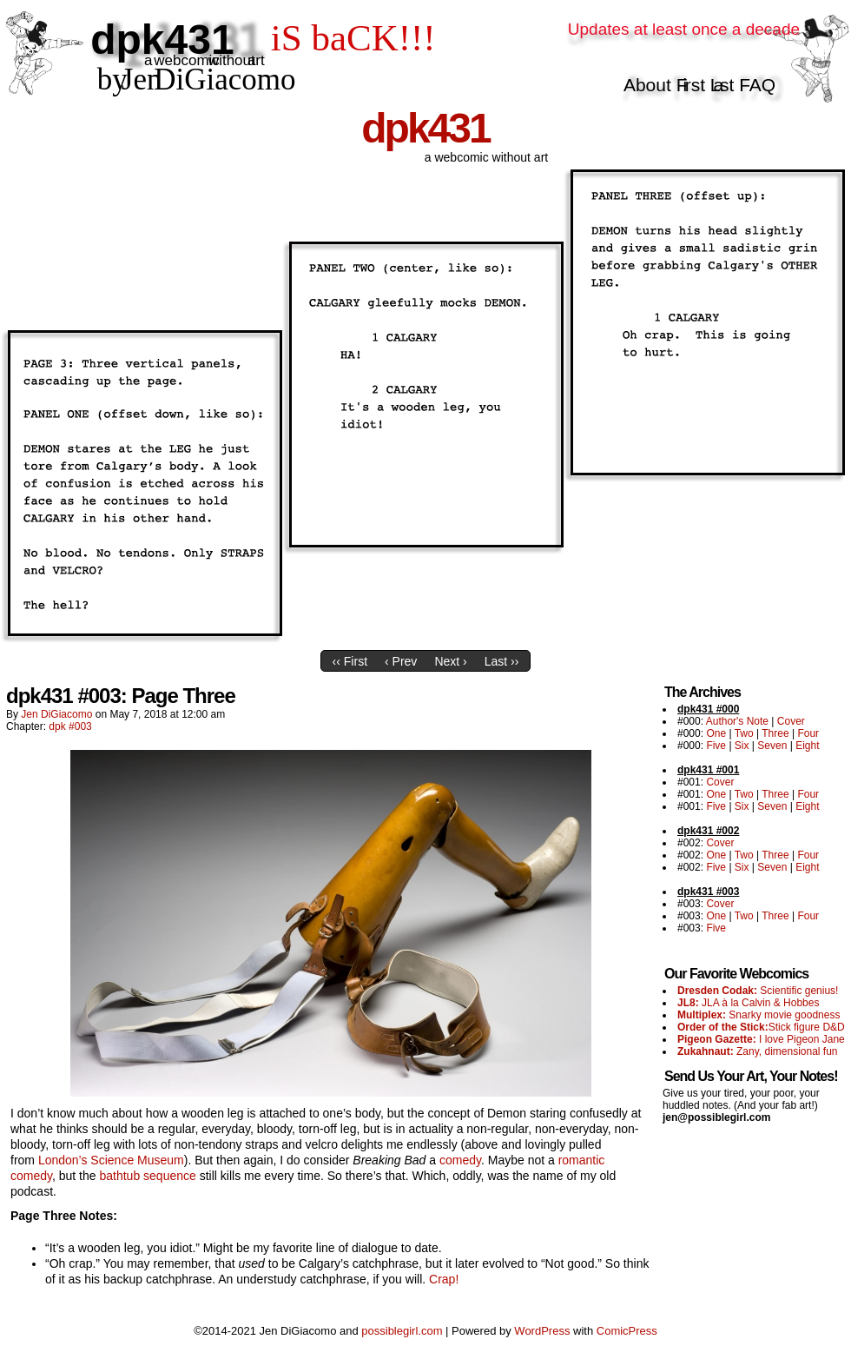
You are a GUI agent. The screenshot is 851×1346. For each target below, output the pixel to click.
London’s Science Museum (111, 1160)
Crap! (443, 1279)
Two (744, 733)
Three (775, 733)
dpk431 (425, 128)
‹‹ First (350, 661)
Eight (807, 745)
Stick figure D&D (761, 1027)
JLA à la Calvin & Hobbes (748, 1003)
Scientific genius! (757, 991)
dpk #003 (70, 726)
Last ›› (502, 661)
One (716, 733)
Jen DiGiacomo (56, 714)
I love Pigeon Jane (761, 1039)
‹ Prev (401, 661)
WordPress (542, 1330)
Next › (450, 661)
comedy (460, 1160)
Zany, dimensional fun (757, 1051)
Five (716, 745)
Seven (772, 745)
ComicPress (627, 1330)
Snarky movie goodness (758, 1015)
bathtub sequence (147, 1176)
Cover (791, 721)
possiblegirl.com (401, 1330)
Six (742, 745)
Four (808, 733)
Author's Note (737, 721)
